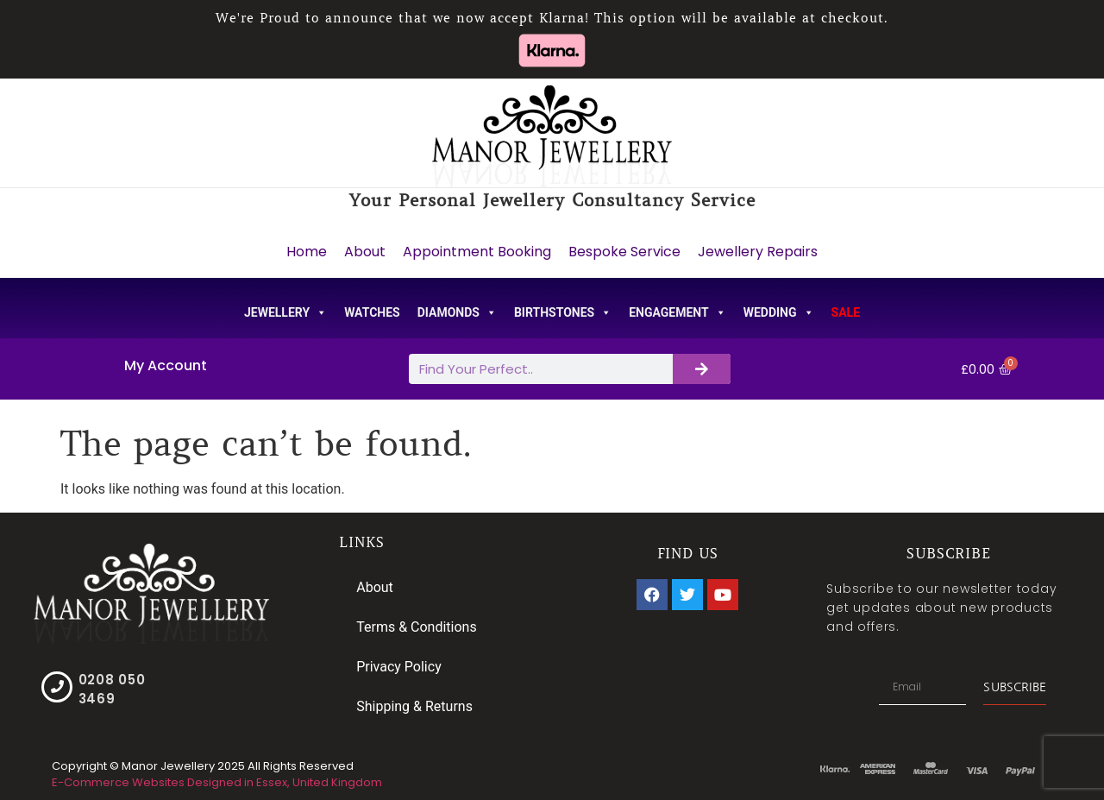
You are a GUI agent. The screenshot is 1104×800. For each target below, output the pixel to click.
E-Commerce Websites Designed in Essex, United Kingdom (217, 782)
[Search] (702, 369)
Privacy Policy (399, 666)
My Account (165, 365)
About (365, 251)
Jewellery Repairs (758, 251)
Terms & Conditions (416, 627)
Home (306, 251)
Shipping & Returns (414, 706)
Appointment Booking (477, 251)
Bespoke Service (624, 251)
